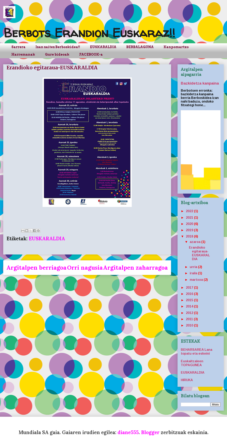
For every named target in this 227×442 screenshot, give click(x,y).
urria (194, 267)
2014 (190, 306)
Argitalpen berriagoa (36, 267)
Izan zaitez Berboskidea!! (57, 47)
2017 (190, 287)
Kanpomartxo (176, 47)
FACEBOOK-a (91, 54)
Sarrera (18, 47)
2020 (190, 224)
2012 (190, 313)
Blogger (150, 432)
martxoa (197, 279)
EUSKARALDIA (103, 47)
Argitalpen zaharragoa (135, 267)
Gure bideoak (57, 54)
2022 (190, 211)
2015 (190, 300)
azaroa (195, 242)
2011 (190, 319)
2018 (190, 236)
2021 (190, 217)
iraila (194, 273)
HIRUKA (187, 380)
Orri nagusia (85, 267)
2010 (190, 325)
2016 (190, 294)
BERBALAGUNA (140, 47)
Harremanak (23, 54)
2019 (190, 230)
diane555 (128, 432)
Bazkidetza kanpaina (200, 83)
